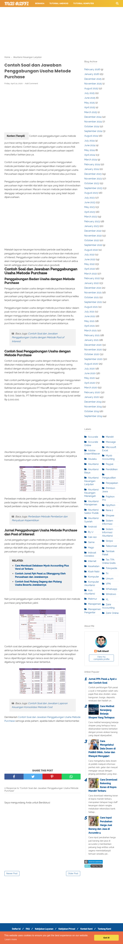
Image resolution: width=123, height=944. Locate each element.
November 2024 (93, 121)
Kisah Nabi (93, 571)
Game (91, 542)
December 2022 (92, 230)
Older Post (73, 875)
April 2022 (89, 268)
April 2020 (89, 382)
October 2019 (91, 411)
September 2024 (93, 131)
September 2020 (93, 359)
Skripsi (109, 541)
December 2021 (92, 287)
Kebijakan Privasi (67, 930)
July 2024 (89, 140)
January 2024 (91, 169)
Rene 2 (109, 510)
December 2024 (93, 117)
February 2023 (92, 221)
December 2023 (93, 174)
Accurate (93, 436)
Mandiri (110, 436)
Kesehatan (93, 566)
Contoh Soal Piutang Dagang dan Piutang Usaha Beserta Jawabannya (38, 585)
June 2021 (89, 316)
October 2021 (91, 297)
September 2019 (93, 416)
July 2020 (89, 368)
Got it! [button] (106, 938)
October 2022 (91, 240)
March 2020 (90, 387)
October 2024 (91, 126)
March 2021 (90, 330)
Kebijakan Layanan (43, 930)
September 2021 (93, 302)
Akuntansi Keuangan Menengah (91, 493)
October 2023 (91, 183)
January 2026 (91, 74)
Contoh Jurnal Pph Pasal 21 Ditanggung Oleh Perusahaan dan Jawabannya (40, 577)
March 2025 (90, 112)
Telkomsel (111, 546)
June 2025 (89, 97)
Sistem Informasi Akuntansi (107, 532)
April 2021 (89, 325)
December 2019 (92, 401)
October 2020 (91, 354)
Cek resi (92, 537)
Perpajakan (112, 483)
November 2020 (93, 349)
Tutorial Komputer (83, 3)
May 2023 (89, 207)
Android (92, 526)
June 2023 (89, 202)
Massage (111, 442)
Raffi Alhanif (103, 651)
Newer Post (12, 875)
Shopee (110, 515)
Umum (109, 578)
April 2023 (89, 212)
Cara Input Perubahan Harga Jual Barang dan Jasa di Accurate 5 (100, 825)
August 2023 (91, 192)
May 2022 (89, 264)
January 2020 (91, 397)
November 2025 (93, 83)
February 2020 (92, 392)
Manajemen (94, 604)
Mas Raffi (16, 3)
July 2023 (89, 197)
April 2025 (89, 107)
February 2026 (92, 69)
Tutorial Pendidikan (18, 18)
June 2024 (89, 145)
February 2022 (92, 278)
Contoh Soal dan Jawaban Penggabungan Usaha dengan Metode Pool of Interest (38, 338)
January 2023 (91, 226)
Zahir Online (112, 613)
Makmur (92, 598)
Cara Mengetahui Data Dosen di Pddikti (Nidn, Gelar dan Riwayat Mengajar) (101, 749)
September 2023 (93, 188)
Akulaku (92, 459)
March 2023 (90, 216)
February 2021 (92, 335)
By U (90, 532)
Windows (111, 594)
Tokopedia (111, 568)
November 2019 (93, 406)
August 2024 (91, 135)
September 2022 (93, 245)
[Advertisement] (61, 30)
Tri (107, 573)
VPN (108, 583)
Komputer (93, 576)
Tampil (20, 137)
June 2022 (89, 259)
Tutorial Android (58, 3)
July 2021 (89, 311)
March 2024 (90, 159)
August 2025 (91, 88)
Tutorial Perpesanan (97, 11)
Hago (91, 547)
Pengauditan (109, 477)
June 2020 (89, 373)
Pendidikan (112, 469)
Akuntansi (93, 464)
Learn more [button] (11, 939)
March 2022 (90, 273)
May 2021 (89, 321)
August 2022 (91, 249)
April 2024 (89, 154)
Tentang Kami (107, 930)
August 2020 (91, 363)
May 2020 (89, 378)
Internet (92, 561)
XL (107, 599)
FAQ (26, 930)
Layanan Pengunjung (45, 18)
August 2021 (91, 307)
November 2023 (93, 178)
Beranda (39, 3)
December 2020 (93, 344)
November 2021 (93, 292)
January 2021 (91, 340)
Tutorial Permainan (70, 11)
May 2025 (89, 102)
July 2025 (89, 93)
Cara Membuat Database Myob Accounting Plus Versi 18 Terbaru (42, 569)
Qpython (110, 505)
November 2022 (93, 235)
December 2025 (93, 79)
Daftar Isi (13, 930)
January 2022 (91, 283)
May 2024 (89, 150)
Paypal (109, 464)
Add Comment (31, 85)
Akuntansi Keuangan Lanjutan (91, 481)
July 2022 (89, 254)
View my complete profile (101, 658)
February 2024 (92, 164)
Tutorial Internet (45, 11)
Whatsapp (111, 589)
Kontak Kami (88, 930)
